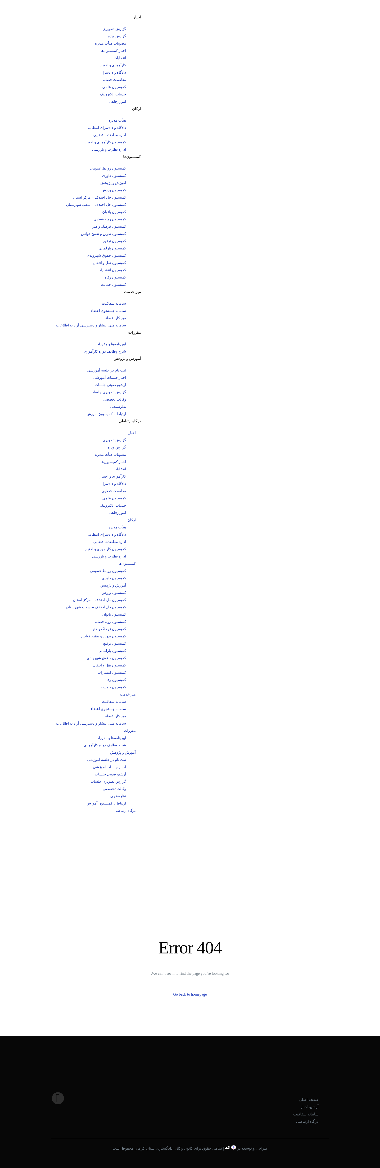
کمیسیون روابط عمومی (108, 168)
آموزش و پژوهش (113, 183)
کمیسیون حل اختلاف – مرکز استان (99, 197)
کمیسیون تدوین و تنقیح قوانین (103, 234)
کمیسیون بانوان (114, 212)
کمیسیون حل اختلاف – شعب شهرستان (96, 204)
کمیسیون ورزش (114, 190)
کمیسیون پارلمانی (112, 248)
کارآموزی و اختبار (113, 65)
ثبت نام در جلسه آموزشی (106, 370)
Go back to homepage (190, 994)
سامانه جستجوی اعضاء (108, 311)
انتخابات (120, 58)
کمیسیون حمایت (113, 284)
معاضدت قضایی (114, 79)
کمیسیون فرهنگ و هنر (109, 226)
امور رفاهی (117, 101)
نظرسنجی (118, 406)
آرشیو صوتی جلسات (110, 385)
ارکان (136, 109)
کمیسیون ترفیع (114, 241)
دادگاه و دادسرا (114, 72)
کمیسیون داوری (114, 175)
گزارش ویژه (117, 36)
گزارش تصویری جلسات (108, 392)
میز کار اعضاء (115, 318)
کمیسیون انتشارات (111, 270)
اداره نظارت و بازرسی (109, 149)
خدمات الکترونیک (113, 94)
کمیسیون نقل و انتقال (109, 263)
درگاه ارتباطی (130, 421)
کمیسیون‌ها (132, 157)
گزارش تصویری (114, 29)
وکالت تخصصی (114, 399)
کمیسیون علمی (114, 87)
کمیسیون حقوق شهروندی (106, 255)
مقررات (134, 332)
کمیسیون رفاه (115, 277)
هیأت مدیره (117, 120)
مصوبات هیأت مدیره (110, 43)
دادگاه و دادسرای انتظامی (106, 127)
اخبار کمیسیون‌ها (113, 50)
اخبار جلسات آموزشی (109, 377)
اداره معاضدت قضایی (109, 135)
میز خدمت (132, 292)
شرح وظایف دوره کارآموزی (105, 351)
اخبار (137, 17)
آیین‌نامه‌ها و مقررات (110, 344)
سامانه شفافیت (114, 303)
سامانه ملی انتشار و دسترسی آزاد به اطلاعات (91, 325)
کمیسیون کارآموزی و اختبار (105, 142)
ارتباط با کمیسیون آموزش (106, 414)
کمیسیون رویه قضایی (110, 219)
